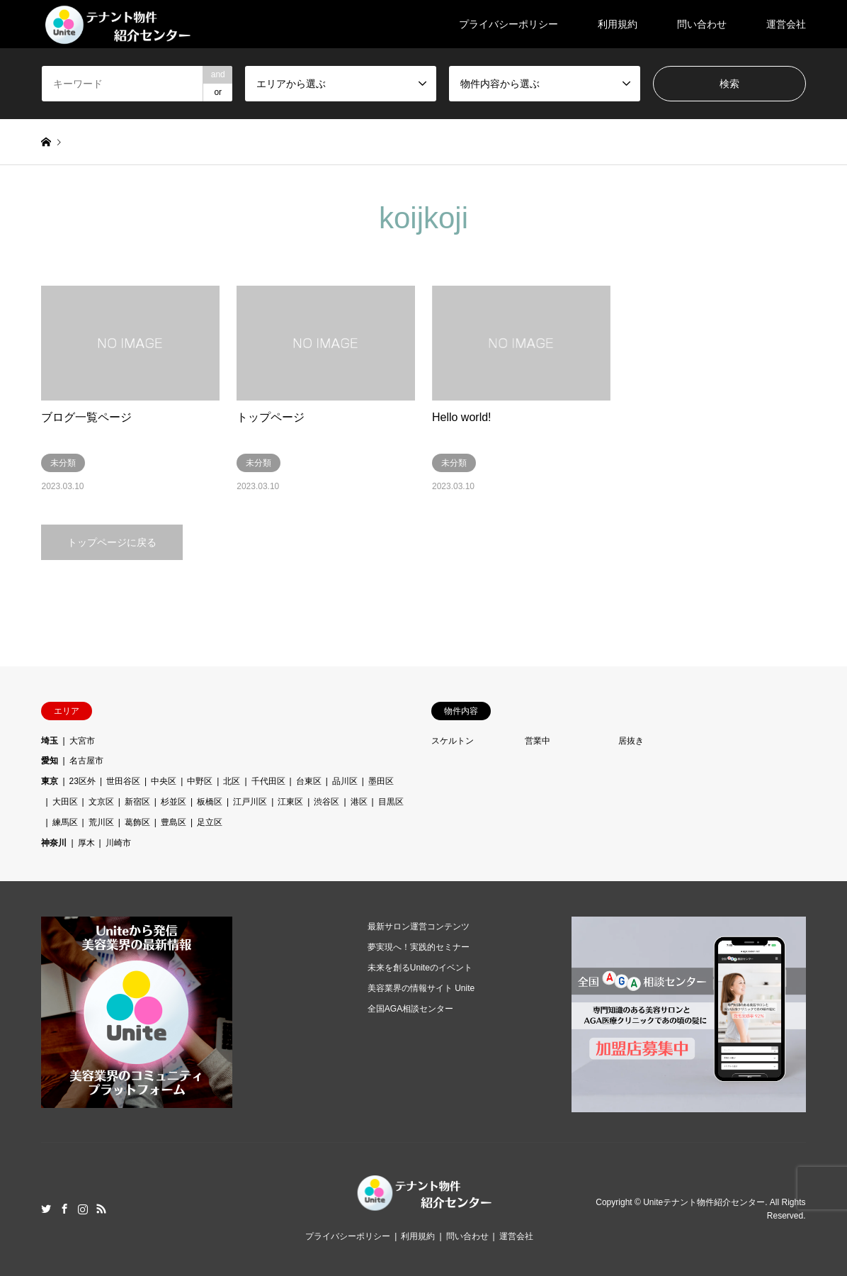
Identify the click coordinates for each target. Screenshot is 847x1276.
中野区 (199, 781)
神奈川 (54, 843)
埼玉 (49, 741)
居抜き (631, 741)
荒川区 (101, 822)
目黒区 (391, 802)
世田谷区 (123, 781)
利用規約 (617, 24)
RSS (101, 1209)
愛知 (49, 761)
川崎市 (118, 843)
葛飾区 (137, 822)
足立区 (209, 822)
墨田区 (381, 781)
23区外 (82, 781)
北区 (231, 781)
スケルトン (452, 741)
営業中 (537, 741)
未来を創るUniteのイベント (420, 968)
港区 (359, 802)
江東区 (290, 802)
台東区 (309, 781)
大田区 (65, 802)
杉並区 (173, 802)
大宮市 (82, 741)
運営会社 (786, 24)
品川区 (345, 781)
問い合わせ (702, 24)
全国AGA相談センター (410, 1009)
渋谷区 (326, 802)
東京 (49, 781)
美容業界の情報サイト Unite (421, 988)
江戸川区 (250, 802)
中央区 (163, 781)
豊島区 (173, 822)
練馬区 (65, 822)
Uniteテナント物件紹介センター (704, 1202)
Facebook (64, 1209)
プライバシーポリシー (508, 24)
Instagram (83, 1209)
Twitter (46, 1209)
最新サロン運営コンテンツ (419, 926)
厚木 (86, 843)
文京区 (101, 802)
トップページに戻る (112, 542)
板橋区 (209, 802)
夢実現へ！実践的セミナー (419, 947)
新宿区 (137, 802)
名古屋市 (86, 761)
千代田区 (268, 781)
